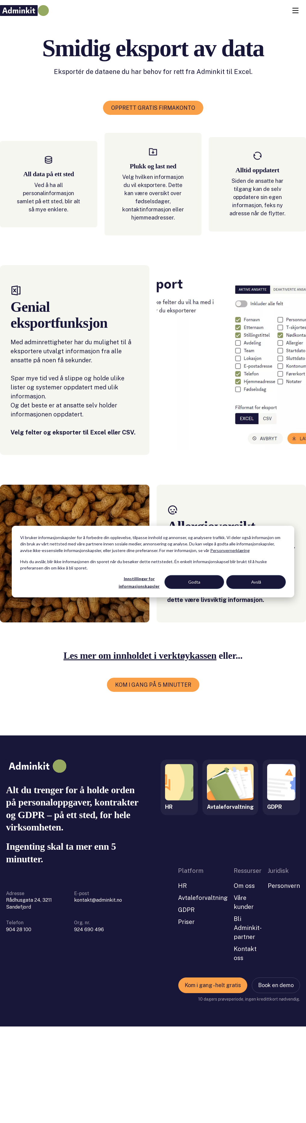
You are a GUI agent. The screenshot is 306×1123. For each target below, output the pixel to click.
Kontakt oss (245, 1050)
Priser (186, 1018)
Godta (194, 582)
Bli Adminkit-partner (248, 1024)
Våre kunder (244, 999)
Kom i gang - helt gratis (213, 1082)
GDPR (186, 1006)
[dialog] (153, 561)
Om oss (244, 982)
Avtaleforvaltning (203, 994)
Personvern (284, 982)
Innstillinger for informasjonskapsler (139, 582)
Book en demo (276, 1082)
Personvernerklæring (230, 550)
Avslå (256, 582)
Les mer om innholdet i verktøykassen (140, 752)
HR (182, 982)
